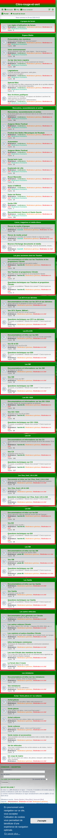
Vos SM (11, 377)
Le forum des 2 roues (17, 663)
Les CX (28, 436)
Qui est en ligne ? (8, 787)
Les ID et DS (27, 331)
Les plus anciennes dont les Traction (27, 256)
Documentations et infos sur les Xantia (24, 584)
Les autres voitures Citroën (19, 624)
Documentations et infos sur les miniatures (26, 677)
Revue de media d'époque (19, 226)
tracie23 (20, 229)
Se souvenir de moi (40, 779)
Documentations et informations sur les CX (26, 440)
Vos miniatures (14, 686)
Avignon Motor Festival (17, 124)
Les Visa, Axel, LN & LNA (27, 475)
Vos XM (11, 560)
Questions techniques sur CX (20, 462)
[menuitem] (8, 9)
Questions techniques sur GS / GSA (23, 422)
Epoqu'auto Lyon (15, 159)
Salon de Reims (14, 195)
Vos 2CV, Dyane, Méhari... (18, 310)
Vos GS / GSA (13, 412)
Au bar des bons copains (18, 60)
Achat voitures (14, 717)
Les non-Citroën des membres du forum (25, 653)
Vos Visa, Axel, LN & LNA (18, 488)
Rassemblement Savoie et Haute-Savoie (25, 212)
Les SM (28, 364)
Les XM (28, 547)
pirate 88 (20, 554)
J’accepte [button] (41, 821)
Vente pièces (13, 709)
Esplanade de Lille (15, 168)
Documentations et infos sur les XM (23, 551)
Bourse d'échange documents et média (24, 244)
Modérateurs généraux (34, 27)
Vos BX (11, 523)
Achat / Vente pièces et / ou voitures (28, 696)
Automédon (13, 142)
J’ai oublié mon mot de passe (10, 779)
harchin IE (21, 265)
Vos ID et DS (13, 344)
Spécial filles (13, 83)
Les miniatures (28, 673)
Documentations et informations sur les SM (26, 368)
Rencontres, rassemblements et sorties (27, 108)
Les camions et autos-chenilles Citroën (24, 633)
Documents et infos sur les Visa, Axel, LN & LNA (28, 479)
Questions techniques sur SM (20, 386)
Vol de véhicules (15, 745)
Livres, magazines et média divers (28, 222)
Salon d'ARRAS (14, 186)
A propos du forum (27, 21)
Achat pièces (13, 700)
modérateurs (21, 27)
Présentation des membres (19, 39)
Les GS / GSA (28, 398)
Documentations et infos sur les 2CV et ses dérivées (30, 302)
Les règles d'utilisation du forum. (22, 25)
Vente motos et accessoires (19, 735)
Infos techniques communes (20, 642)
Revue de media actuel (17, 235)
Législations (13, 70)
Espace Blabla (27, 35)
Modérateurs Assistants (19, 28)
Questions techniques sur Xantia (22, 600)
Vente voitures (14, 726)
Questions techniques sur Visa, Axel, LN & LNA (28, 497)
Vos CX (11, 452)
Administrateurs (13, 801)
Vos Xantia (12, 591)
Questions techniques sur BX (20, 533)
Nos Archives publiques (18, 95)
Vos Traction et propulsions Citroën (23, 272)
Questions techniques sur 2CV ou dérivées (26, 319)
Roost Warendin (14, 177)
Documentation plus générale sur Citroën (25, 616)
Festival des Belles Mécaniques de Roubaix (26, 133)
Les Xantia (28, 580)
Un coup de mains (15, 756)
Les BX (28, 509)
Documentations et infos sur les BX (23, 513)
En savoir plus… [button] (12, 834)
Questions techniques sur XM (20, 568)
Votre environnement (17, 50)
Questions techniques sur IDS (20, 353)
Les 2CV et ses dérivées (27, 298)
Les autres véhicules (28, 612)
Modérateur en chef (46, 229)
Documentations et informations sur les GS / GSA (29, 401)
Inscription (16, 767)
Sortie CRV (12, 203)
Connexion (5, 767)
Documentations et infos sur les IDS (23, 335)
